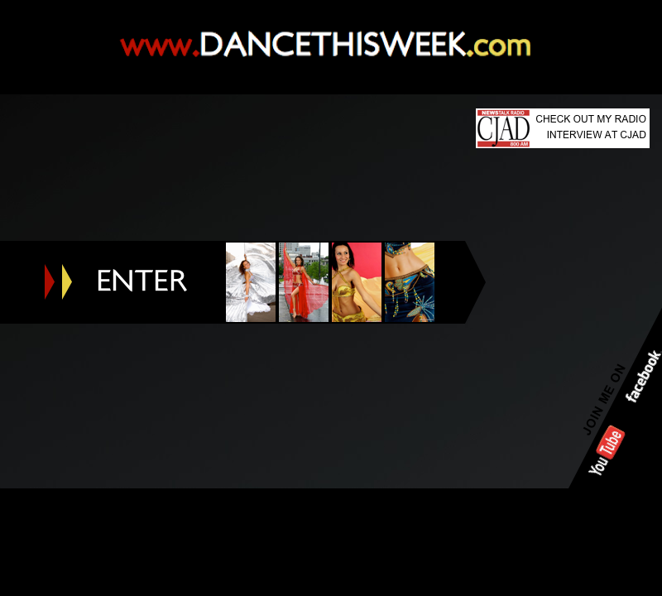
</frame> (331, 434)
